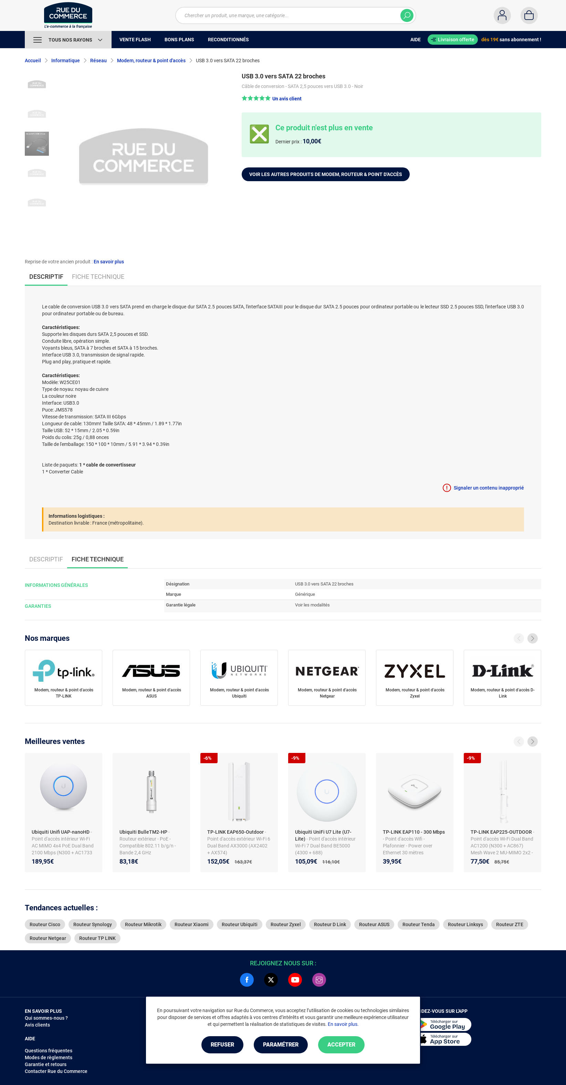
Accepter (341, 1044)
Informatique (65, 60)
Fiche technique (98, 276)
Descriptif (46, 559)
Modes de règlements (48, 1057)
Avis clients (37, 1025)
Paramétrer (280, 1044)
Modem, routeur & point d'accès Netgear (327, 693)
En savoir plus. (343, 1024)
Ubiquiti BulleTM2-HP (143, 832)
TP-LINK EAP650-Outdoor (236, 832)
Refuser (222, 1044)
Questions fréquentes (48, 1050)
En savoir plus (109, 261)
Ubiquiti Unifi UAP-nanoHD (61, 832)
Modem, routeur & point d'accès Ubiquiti (239, 693)
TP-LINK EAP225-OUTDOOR (502, 832)
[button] (272, 98)
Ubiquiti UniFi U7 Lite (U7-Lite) (323, 835)
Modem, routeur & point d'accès (151, 60)
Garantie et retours (45, 1064)
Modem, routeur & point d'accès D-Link (503, 693)
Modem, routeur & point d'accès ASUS (151, 693)
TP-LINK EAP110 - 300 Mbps (414, 832)
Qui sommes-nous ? (46, 1018)
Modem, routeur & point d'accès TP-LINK (63, 693)
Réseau (98, 60)
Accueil (33, 60)
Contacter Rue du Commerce (56, 1071)
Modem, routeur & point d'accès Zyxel (415, 693)
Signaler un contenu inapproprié (489, 488)
